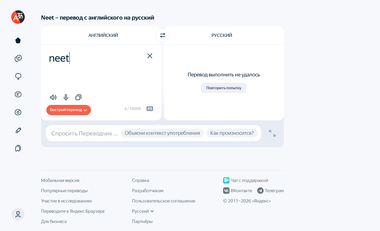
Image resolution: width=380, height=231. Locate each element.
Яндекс (261, 200)
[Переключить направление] (162, 35)
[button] (18, 214)
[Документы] (18, 94)
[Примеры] (18, 58)
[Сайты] (18, 76)
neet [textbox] (59, 58)
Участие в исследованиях (66, 200)
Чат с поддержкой (245, 180)
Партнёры (142, 221)
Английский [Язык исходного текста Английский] (103, 35)
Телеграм (270, 190)
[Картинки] (18, 112)
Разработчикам (147, 190)
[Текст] (18, 40)
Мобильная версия (60, 180)
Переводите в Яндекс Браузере (72, 211)
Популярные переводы (64, 190)
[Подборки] (18, 148)
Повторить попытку (223, 88)
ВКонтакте (237, 190)
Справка (140, 180)
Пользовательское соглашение (163, 200)
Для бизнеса (54, 221)
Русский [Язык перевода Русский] (222, 35)
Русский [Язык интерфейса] (143, 211)
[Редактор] (18, 130)
